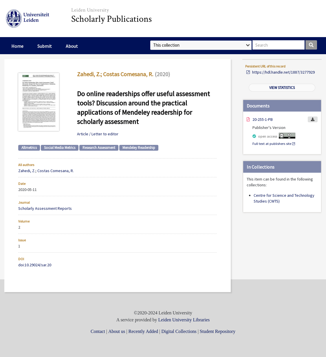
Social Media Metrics (59, 147)
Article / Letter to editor (97, 133)
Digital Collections (178, 331)
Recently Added (143, 331)
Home (17, 46)
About (72, 46)
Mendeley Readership (138, 147)
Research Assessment (99, 147)
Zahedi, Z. (88, 74)
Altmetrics (29, 147)
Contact (98, 331)
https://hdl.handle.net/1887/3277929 (283, 72)
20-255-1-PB (262, 119)
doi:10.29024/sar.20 (34, 264)
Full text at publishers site (271, 143)
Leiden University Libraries (184, 319)
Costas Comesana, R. (128, 74)
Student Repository (217, 331)
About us (116, 331)
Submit (44, 46)
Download (313, 119)
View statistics (282, 87)
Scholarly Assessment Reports (45, 208)
